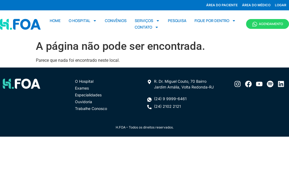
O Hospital (83, 20)
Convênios (116, 20)
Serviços (147, 20)
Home (55, 20)
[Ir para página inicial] (20, 24)
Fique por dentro (215, 20)
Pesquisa (177, 20)
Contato (147, 27)
